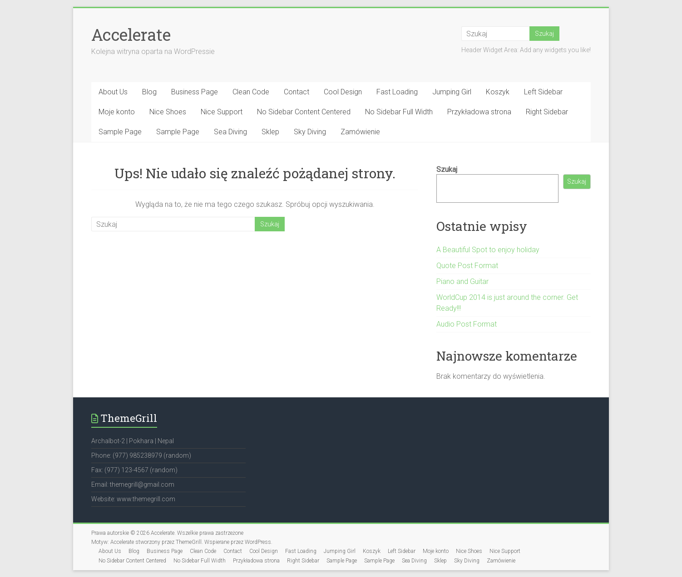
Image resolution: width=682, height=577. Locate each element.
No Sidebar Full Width (399, 112)
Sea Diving (230, 131)
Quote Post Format (467, 265)
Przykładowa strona (479, 112)
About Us (113, 92)
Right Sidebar (547, 112)
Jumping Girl (451, 92)
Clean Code (250, 92)
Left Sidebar (543, 92)
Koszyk (497, 92)
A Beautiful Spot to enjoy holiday (487, 249)
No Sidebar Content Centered (304, 112)
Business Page (194, 92)
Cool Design (343, 92)
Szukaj (446, 169)
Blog (149, 92)
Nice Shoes (167, 112)
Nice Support (221, 112)
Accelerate (131, 34)
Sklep (270, 131)
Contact (296, 92)
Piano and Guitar (462, 281)
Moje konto (117, 112)
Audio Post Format (466, 324)
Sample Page (120, 131)
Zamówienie (360, 131)
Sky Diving (310, 131)
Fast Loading (397, 92)
